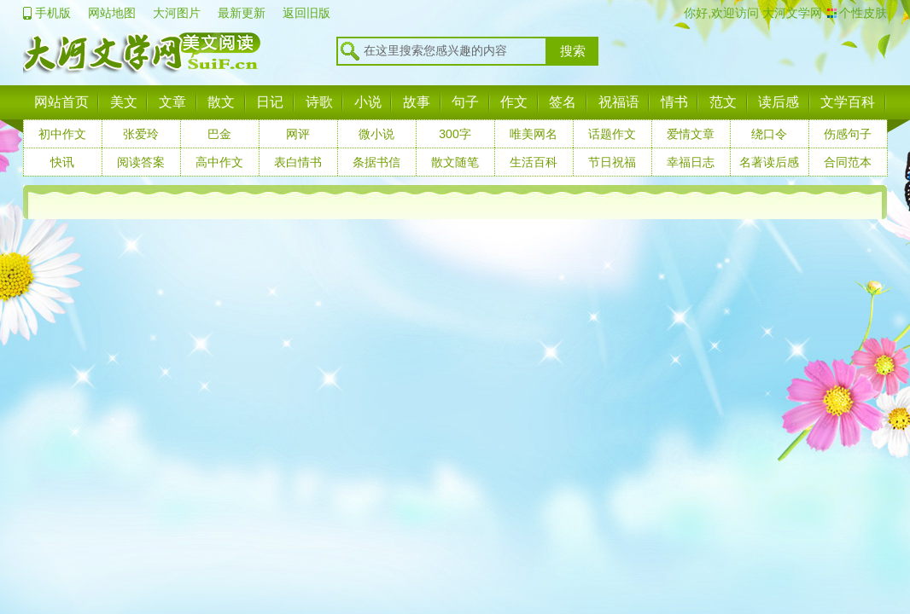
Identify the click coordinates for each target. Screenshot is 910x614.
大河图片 (177, 13)
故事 (416, 102)
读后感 (778, 102)
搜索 (573, 51)
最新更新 (241, 13)
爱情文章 (691, 134)
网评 (298, 134)
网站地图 (112, 13)
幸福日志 (691, 162)
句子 (465, 102)
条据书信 (376, 162)
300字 (454, 134)
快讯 (62, 162)
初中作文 (62, 134)
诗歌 (319, 102)
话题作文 (612, 134)
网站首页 (61, 102)
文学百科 (847, 102)
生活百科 (533, 162)
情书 (674, 102)
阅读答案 (141, 162)
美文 (123, 102)
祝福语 (618, 102)
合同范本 (848, 162)
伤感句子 (848, 134)
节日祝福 (612, 162)
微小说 (376, 134)
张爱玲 (141, 134)
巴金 (219, 134)
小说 (368, 102)
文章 (172, 102)
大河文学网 (790, 13)
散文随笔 (455, 162)
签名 (562, 102)
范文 (723, 102)
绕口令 (769, 134)
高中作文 (219, 162)
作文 (514, 102)
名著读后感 (769, 162)
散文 (221, 102)
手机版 (53, 13)
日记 (269, 102)
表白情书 (298, 162)
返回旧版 (306, 13)
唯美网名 (533, 134)
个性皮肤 (863, 13)
